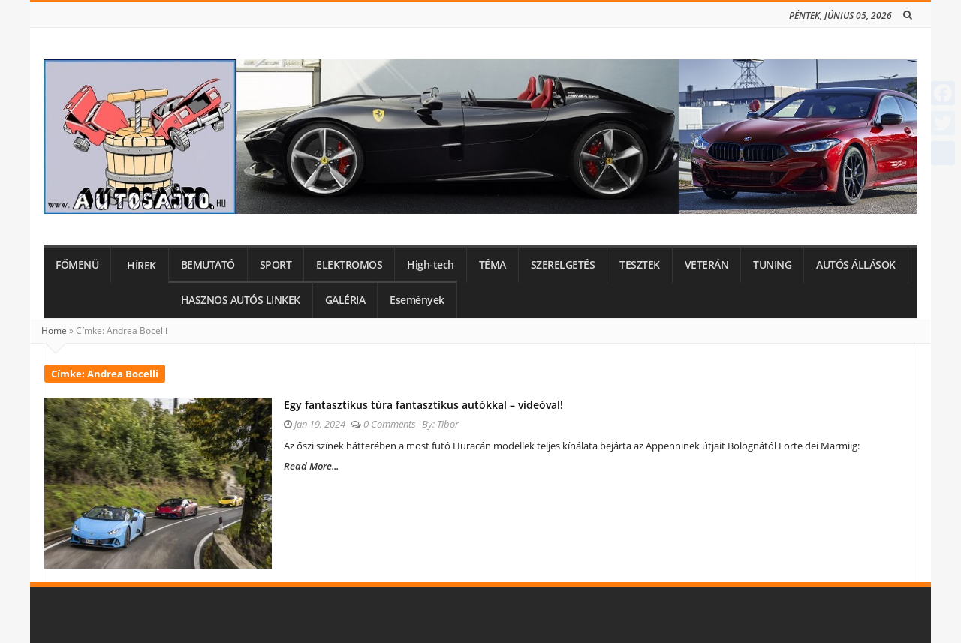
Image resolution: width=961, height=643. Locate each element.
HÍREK (141, 265)
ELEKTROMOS (349, 265)
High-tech (430, 265)
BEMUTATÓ (208, 265)
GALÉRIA (345, 300)
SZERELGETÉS (563, 265)
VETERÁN (707, 265)
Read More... (311, 466)
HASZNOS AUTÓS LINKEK (240, 300)
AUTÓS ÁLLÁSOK (856, 265)
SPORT (276, 265)
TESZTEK (639, 265)
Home (54, 330)
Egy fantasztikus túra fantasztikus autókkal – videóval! (423, 405)
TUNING (772, 265)
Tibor (448, 424)
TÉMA (492, 265)
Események (417, 300)
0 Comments (389, 424)
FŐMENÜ (77, 265)
